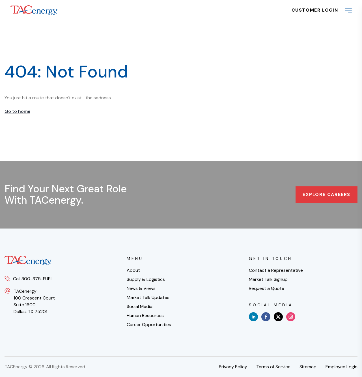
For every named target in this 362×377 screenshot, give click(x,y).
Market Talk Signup (268, 279)
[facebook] (265, 316)
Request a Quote (266, 288)
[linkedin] (253, 316)
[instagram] (290, 316)
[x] (278, 316)
